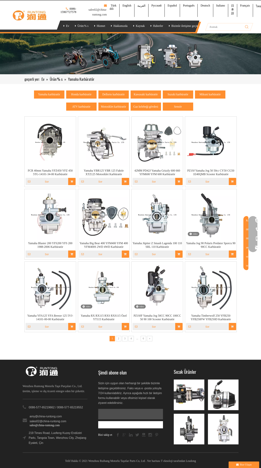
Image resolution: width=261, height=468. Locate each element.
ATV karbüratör (81, 106)
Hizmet (101, 25)
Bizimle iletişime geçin (184, 25)
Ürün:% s (83, 25)
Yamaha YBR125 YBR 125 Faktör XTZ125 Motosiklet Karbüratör (104, 172)
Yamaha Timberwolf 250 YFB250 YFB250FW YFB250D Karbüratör (211, 317)
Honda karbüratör (81, 94)
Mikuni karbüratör (210, 94)
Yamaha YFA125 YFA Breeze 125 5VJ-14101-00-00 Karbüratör (50, 317)
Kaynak (140, 25)
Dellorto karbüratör (113, 94)
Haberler (158, 25)
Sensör (178, 106)
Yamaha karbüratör (49, 94)
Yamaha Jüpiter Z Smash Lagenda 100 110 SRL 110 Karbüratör (157, 245)
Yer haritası (153, 460)
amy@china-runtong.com (46, 416)
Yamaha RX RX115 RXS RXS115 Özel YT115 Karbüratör (104, 317)
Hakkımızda (121, 25)
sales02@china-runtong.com (48, 421)
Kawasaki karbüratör (146, 94)
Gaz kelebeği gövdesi (145, 106)
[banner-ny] (130, 53)
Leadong (191, 460)
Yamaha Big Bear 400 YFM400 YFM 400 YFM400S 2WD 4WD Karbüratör (104, 245)
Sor (37, 181)
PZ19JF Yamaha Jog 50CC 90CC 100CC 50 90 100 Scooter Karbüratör (157, 317)
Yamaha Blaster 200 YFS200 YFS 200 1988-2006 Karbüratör (50, 245)
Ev (67, 25)
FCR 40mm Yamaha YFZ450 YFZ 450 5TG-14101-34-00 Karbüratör (50, 172)
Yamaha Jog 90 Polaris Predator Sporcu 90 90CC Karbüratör (210, 245)
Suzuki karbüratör (177, 94)
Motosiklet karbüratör (113, 106)
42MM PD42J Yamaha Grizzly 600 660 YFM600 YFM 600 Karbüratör (157, 172)
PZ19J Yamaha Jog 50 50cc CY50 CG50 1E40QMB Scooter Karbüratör (210, 172)
